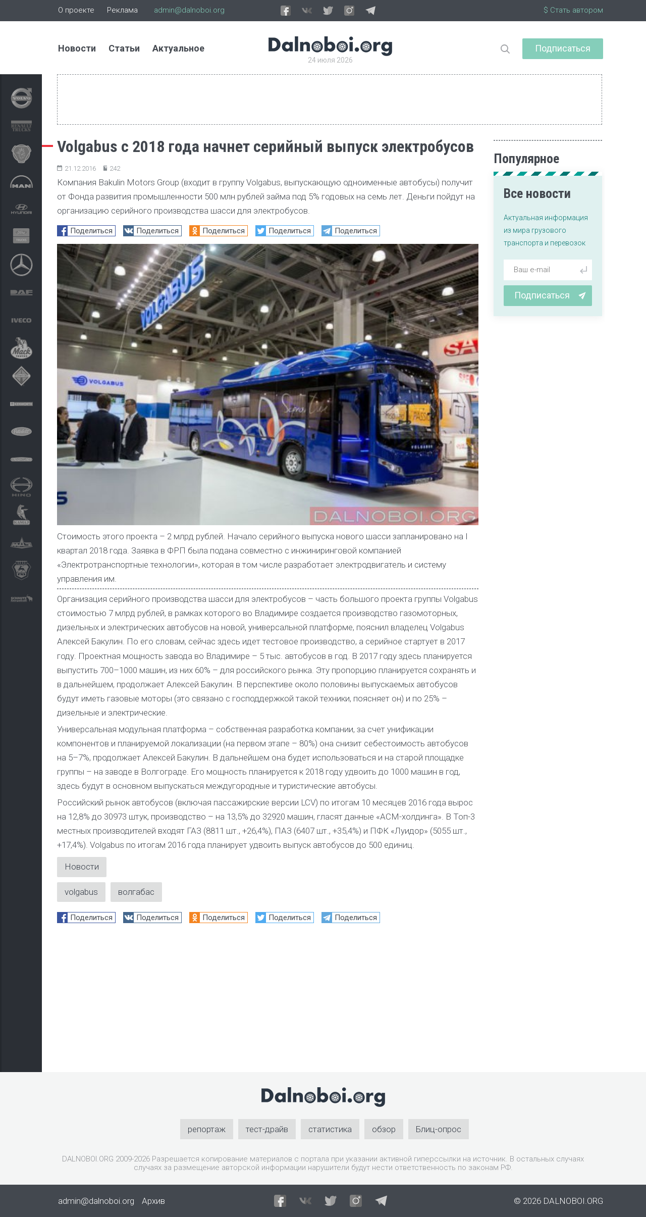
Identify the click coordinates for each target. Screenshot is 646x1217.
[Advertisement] (267, 1001)
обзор (384, 1129)
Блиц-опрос (438, 1129)
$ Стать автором (573, 10)
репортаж (207, 1129)
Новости (77, 48)
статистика (330, 1129)
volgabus (81, 892)
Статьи (124, 48)
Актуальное (178, 48)
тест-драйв (267, 1129)
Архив (153, 1201)
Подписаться (562, 48)
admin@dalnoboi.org (189, 10)
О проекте (76, 10)
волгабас (136, 892)
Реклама (122, 10)
